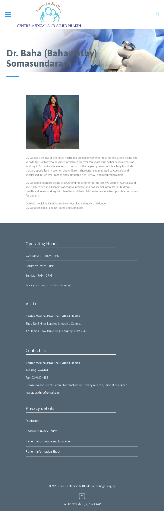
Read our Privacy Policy (41, 431)
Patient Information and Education (48, 441)
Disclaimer (33, 421)
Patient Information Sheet (43, 451)
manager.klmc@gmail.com (43, 392)
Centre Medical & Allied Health (79, 486)
